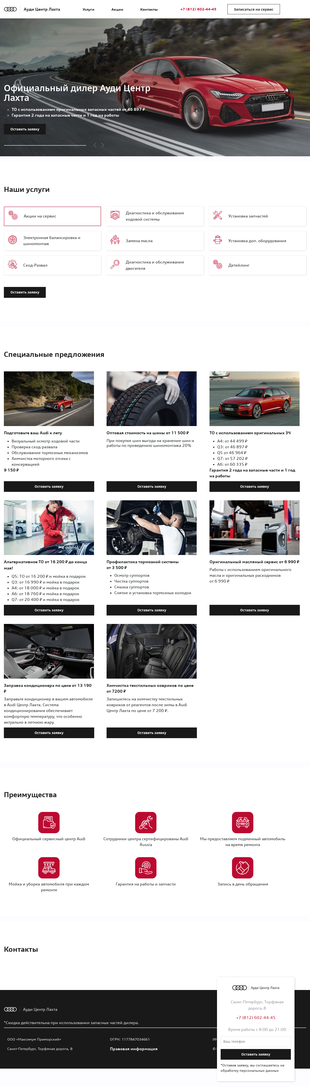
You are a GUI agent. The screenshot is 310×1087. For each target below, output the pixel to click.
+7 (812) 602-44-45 (198, 9)
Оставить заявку (24, 129)
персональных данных (259, 1070)
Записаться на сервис (253, 9)
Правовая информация (134, 1048)
